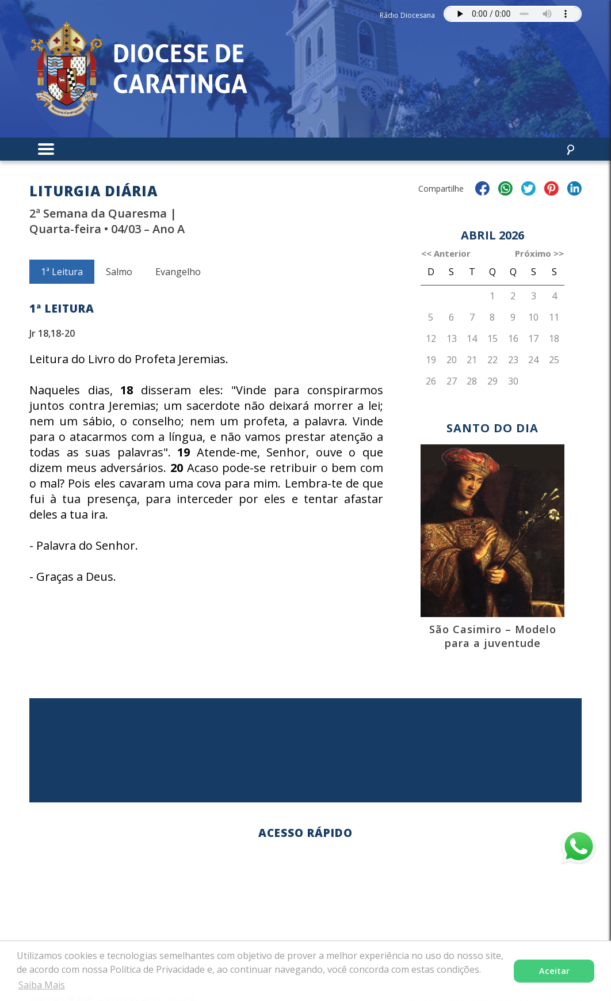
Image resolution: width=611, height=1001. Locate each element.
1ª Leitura (62, 271)
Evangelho (178, 271)
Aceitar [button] (554, 970)
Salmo (119, 271)
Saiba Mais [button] (41, 985)
